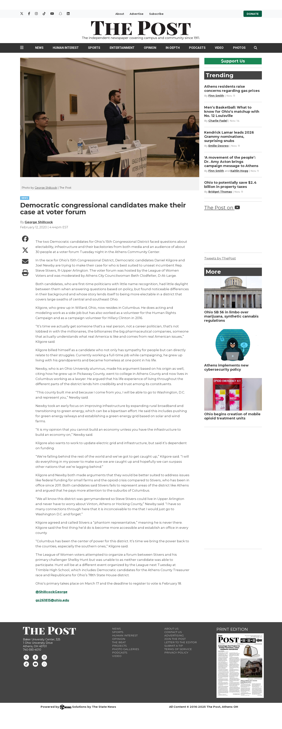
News (39, 48)
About (119, 13)
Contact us (173, 632)
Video (219, 48)
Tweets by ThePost (220, 258)
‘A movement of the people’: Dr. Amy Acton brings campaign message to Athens (231, 161)
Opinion (150, 48)
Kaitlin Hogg (239, 171)
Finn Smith (216, 95)
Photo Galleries (125, 649)
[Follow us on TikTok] (26, 664)
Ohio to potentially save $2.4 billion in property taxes (230, 184)
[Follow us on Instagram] (44, 657)
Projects (119, 645)
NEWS (24, 198)
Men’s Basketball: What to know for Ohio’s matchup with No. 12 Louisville (231, 111)
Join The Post (175, 639)
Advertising (174, 635)
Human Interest (66, 48)
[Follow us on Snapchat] (44, 664)
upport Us (233, 60)
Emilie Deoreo (218, 145)
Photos (239, 48)
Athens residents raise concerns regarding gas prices (232, 88)
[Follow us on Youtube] (35, 664)
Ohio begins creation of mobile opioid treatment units (232, 416)
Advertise (136, 13)
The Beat (119, 642)
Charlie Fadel (217, 120)
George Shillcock (46, 187)
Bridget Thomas (220, 191)
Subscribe (156, 13)
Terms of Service (178, 649)
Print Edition (232, 629)
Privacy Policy (176, 652)
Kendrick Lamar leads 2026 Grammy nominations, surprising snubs (229, 136)
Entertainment (122, 48)
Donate (253, 13)
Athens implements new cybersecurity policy (226, 367)
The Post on (222, 207)
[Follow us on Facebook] (35, 657)
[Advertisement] (232, 487)
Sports (94, 48)
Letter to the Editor (180, 642)
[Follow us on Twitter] (26, 657)
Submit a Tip (173, 645)
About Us (171, 628)
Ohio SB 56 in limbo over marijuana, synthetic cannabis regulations (231, 316)
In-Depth (173, 48)
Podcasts (197, 48)
